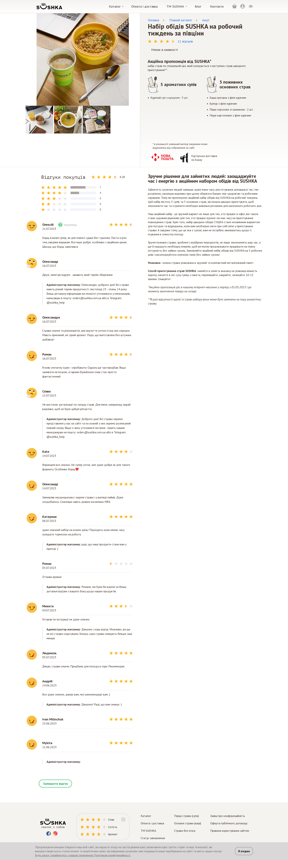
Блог (198, 6)
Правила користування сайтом (229, 830)
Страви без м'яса (184, 830)
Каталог (115, 6)
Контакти (217, 6)
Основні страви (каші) (187, 823)
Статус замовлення (153, 838)
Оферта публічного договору (228, 823)
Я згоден (244, 851)
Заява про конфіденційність (227, 816)
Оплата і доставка (144, 6)
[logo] (49, 6)
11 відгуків (185, 41)
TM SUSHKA (148, 830)
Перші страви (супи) (186, 816)
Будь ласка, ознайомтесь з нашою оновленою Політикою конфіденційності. (83, 855)
